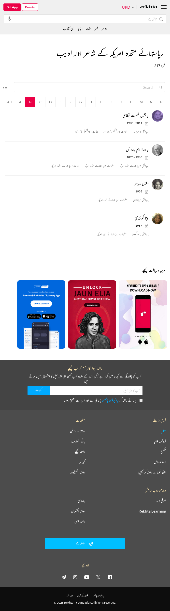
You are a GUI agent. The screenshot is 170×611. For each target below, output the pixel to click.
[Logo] (148, 7)
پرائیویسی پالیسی (110, 400)
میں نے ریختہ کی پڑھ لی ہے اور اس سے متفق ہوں (103, 400)
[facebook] (110, 577)
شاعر (104, 28)
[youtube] (87, 577)
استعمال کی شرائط (83, 595)
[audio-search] (9, 19)
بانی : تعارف (78, 441)
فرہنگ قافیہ (160, 441)
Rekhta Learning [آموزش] (152, 511)
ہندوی (81, 501)
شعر (96, 28)
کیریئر (82, 462)
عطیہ (163, 431)
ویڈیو (80, 28)
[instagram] (75, 577)
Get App (12, 7)
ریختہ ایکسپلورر (78, 472)
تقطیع (163, 452)
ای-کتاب (68, 28)
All (10, 102)
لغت (88, 28)
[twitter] (98, 577)
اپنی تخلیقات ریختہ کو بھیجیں (152, 472)
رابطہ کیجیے (79, 452)
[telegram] (64, 577)
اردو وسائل (160, 462)
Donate (30, 7)
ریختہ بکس (79, 521)
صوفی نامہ (161, 501)
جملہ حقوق (69, 595)
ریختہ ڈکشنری (78, 511)
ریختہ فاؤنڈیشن (77, 431)
